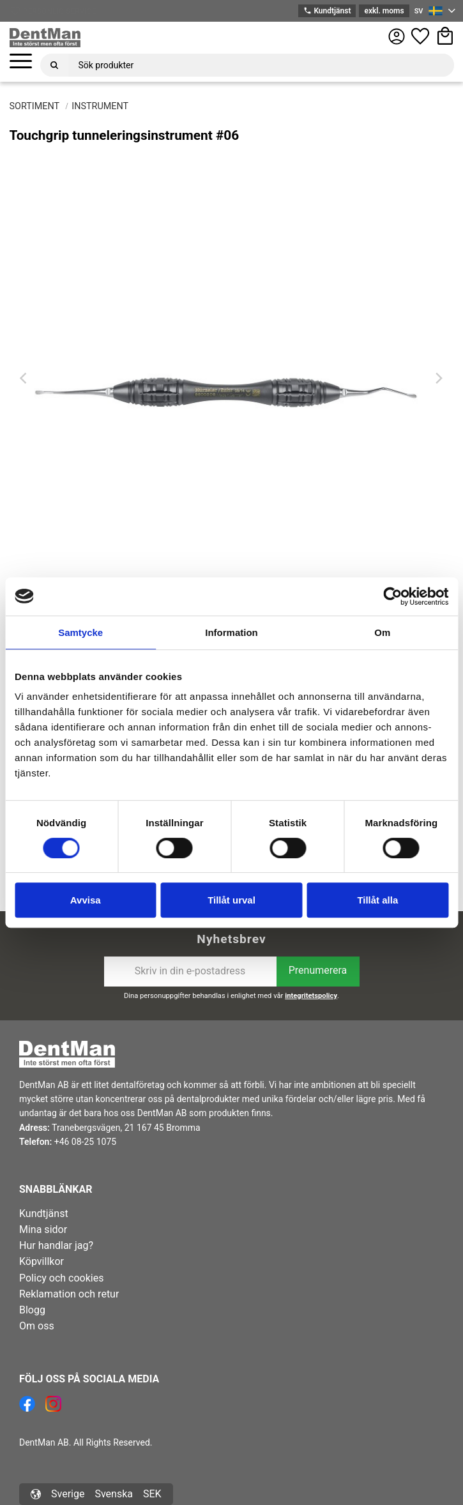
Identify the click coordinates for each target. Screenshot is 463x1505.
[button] (21, 61)
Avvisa (85, 900)
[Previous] (25, 379)
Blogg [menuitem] (32, 1310)
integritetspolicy (311, 996)
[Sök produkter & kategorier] (261, 65)
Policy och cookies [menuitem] (61, 1278)
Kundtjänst (327, 11)
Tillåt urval (231, 900)
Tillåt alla (377, 900)
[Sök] (54, 65)
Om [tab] (382, 632)
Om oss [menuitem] (36, 1326)
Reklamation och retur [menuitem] (69, 1294)
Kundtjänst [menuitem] (43, 1213)
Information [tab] (231, 632)
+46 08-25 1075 (85, 1142)
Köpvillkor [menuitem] (41, 1261)
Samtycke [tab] (80, 632)
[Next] (439, 379)
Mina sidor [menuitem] (43, 1229)
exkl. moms (384, 10)
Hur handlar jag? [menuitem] (56, 1245)
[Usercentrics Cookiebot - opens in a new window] (392, 596)
